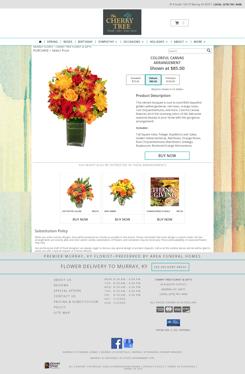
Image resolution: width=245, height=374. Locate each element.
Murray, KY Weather (104, 358)
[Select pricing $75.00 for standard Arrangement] (135, 80)
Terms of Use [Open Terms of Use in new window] (133, 368)
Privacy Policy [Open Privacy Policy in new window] (153, 366)
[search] (209, 51)
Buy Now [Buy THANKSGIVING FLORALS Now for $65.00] (164, 219)
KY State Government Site (137, 358)
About (181, 42)
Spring (52, 42)
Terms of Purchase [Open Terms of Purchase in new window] (181, 366)
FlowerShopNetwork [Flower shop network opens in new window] (125, 366)
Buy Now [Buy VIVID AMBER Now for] (122, 219)
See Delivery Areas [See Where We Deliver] (170, 267)
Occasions (134, 42)
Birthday (85, 42)
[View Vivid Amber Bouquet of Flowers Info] (122, 192)
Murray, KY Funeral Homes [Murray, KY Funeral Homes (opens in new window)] (80, 352)
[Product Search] (187, 51)
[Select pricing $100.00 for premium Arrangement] (170, 80)
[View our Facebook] (116, 347)
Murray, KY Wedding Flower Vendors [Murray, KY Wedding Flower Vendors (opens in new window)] (157, 352)
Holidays (159, 42)
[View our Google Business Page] (128, 347)
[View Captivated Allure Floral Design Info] (80, 192)
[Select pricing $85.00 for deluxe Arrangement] (153, 80)
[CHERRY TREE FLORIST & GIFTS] (122, 22)
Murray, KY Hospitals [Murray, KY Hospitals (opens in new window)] (115, 352)
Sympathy (108, 42)
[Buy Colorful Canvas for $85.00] (167, 156)
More (200, 42)
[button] (180, 23)
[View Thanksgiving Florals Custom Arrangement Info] (165, 192)
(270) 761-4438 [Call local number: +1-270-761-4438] (232, 4)
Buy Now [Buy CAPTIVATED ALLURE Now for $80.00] (80, 219)
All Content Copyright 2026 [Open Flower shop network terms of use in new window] (89, 366)
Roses (67, 42)
